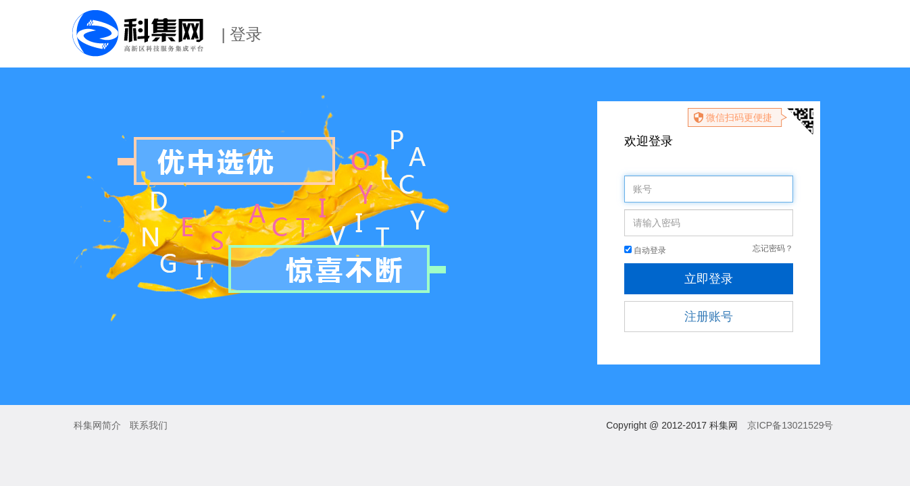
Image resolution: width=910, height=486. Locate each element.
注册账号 (708, 316)
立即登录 (708, 279)
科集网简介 (97, 425)
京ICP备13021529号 (790, 425)
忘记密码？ (773, 248)
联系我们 (149, 425)
